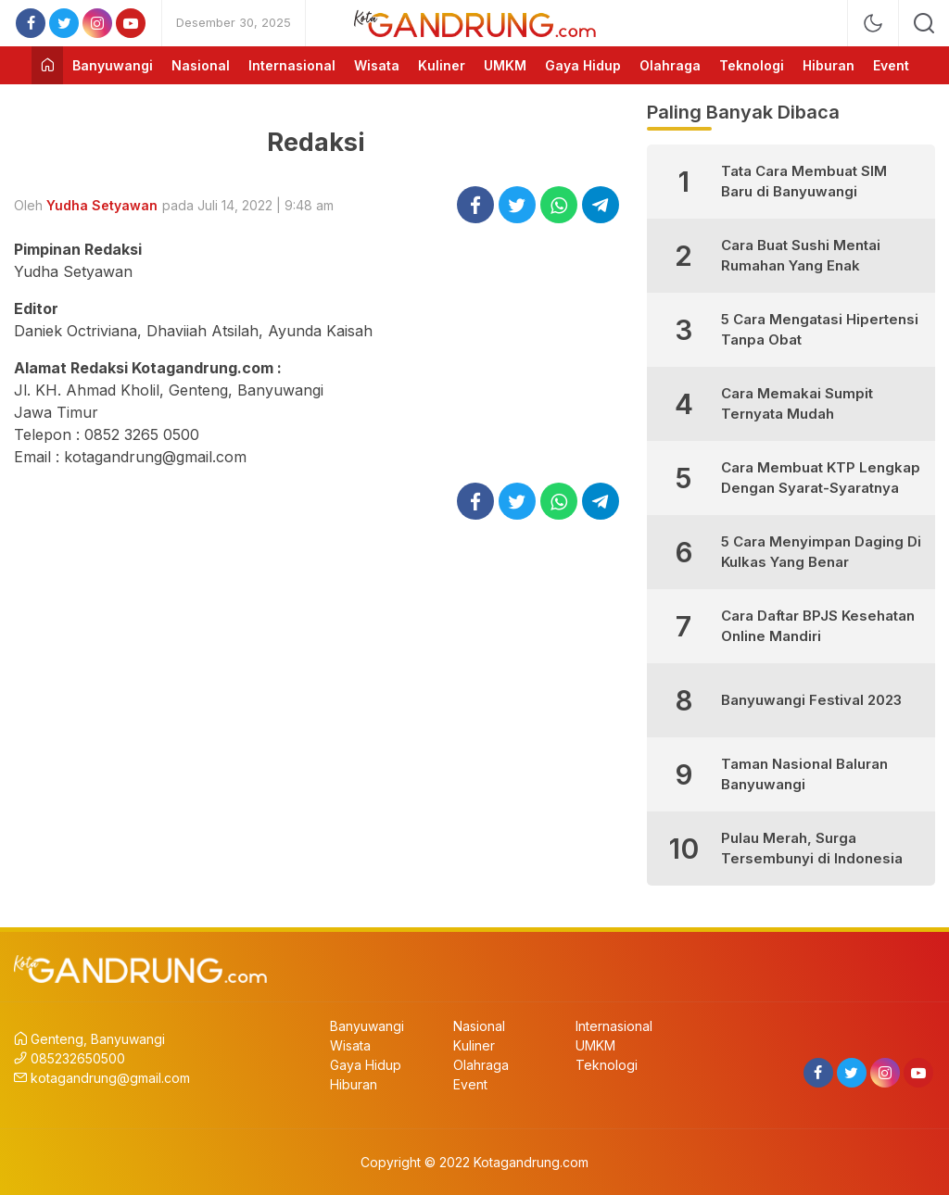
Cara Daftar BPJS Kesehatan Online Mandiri (818, 626)
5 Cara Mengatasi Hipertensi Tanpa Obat (819, 329)
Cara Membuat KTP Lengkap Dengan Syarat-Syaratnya (820, 478)
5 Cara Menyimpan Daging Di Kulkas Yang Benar (821, 552)
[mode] (873, 23)
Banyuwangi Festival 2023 (811, 700)
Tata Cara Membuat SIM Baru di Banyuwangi (804, 181)
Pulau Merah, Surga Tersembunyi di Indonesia (812, 848)
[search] (924, 23)
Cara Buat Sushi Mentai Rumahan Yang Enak (800, 255)
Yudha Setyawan (102, 205)
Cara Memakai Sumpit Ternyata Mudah (797, 403)
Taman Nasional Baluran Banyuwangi (804, 774)
